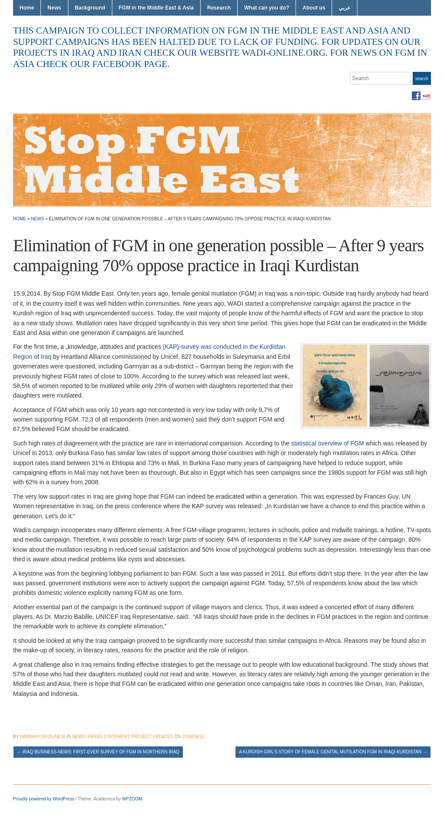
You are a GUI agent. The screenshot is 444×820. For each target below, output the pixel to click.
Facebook (416, 95)
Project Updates (152, 736)
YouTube (426, 95)
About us (314, 8)
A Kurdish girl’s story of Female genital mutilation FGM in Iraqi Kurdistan (333, 751)
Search (421, 78)
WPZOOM (132, 798)
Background (90, 8)
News (54, 8)
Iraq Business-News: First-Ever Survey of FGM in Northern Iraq (98, 751)
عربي (344, 8)
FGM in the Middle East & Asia (156, 8)
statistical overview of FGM (327, 443)
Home (27, 8)
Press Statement (108, 736)
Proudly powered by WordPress (43, 798)
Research (219, 8)
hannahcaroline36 (42, 736)
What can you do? (266, 8)
